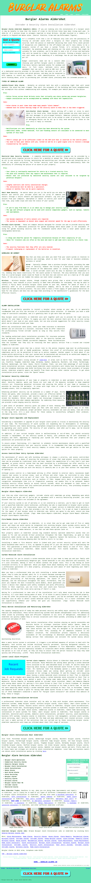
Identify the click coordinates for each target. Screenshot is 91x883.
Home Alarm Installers (11, 843)
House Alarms (54, 836)
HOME (61, 14)
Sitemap (3, 868)
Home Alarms (27, 836)
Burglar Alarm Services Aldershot (22, 755)
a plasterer (19, 803)
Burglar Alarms (50, 840)
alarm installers (53, 366)
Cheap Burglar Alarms (53, 838)
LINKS (66, 14)
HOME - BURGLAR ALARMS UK (45, 862)
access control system (38, 465)
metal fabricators (46, 803)
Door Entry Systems (64, 845)
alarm (15, 87)
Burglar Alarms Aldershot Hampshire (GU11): (19, 29)
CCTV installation (19, 797)
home (53, 790)
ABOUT (72, 14)
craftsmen (60, 805)
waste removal (46, 797)
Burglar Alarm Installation (50, 843)
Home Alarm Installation (39, 847)
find (8, 739)
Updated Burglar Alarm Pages (28, 868)
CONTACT (77, 14)
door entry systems (34, 799)
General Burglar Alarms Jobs (13, 833)
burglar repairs (70, 801)
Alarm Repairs (65, 836)
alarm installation (18, 751)
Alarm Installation (29, 843)
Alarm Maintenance (14, 836)
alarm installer (30, 701)
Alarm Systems (68, 838)
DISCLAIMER (85, 14)
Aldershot (43, 360)
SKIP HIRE (15, 801)
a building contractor (65, 794)
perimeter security (75, 380)
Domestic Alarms (82, 838)
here (44, 751)
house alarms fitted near (12, 708)
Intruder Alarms (22, 838)
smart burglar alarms (47, 712)
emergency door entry (65, 799)
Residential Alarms (80, 836)
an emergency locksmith (41, 801)
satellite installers (10, 805)
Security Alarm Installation (42, 845)
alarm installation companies (50, 749)
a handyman (71, 803)
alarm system (23, 428)
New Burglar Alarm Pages (13, 868)
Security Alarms (40, 836)
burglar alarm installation (15, 794)
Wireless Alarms (8, 838)
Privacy (88, 868)
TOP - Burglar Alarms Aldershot (14, 854)
